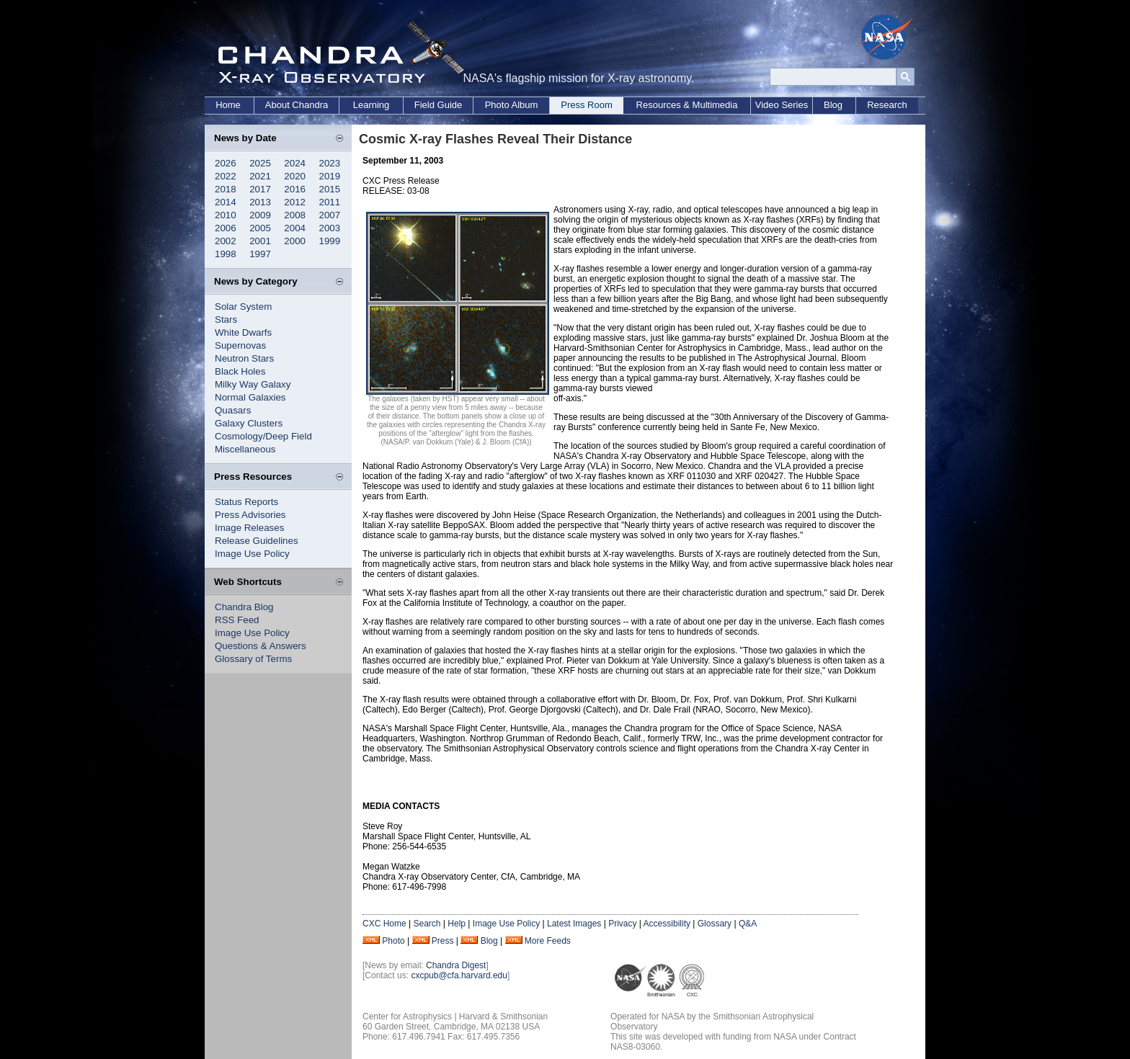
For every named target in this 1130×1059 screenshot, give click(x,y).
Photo (393, 941)
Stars (226, 319)
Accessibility (667, 924)
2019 (330, 176)
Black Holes (240, 371)
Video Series (781, 104)
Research (887, 104)
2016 (295, 189)
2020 (295, 176)
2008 (295, 215)
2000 (295, 241)
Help (457, 924)
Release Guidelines (256, 540)
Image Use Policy (252, 553)
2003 (330, 228)
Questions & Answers (260, 645)
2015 (330, 189)
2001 (260, 241)
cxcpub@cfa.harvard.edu (459, 975)
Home (228, 104)
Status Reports (246, 501)
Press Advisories (250, 514)
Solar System (243, 306)
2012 (295, 202)
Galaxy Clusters (248, 423)
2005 (260, 228)
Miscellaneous (245, 449)
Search (426, 924)
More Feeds (548, 941)
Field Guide (438, 104)
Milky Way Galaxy (252, 384)
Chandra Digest (456, 965)
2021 (260, 176)
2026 (225, 163)
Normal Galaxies (250, 397)
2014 (225, 202)
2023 (330, 163)
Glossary (714, 924)
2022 (225, 176)
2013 (260, 202)
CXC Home (384, 924)
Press (443, 941)
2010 (225, 215)
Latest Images (574, 924)
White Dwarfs (243, 332)
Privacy (622, 924)
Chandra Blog (244, 607)
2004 (295, 228)
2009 (260, 215)
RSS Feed (237, 620)
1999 (330, 241)
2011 (330, 202)
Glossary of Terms (253, 658)
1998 (225, 254)
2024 (295, 163)
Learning (371, 104)
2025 (260, 163)
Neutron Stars (244, 358)
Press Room (587, 104)
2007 (330, 215)
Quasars (233, 410)
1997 (260, 254)
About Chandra (296, 104)
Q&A (748, 924)
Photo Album (511, 104)
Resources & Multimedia (687, 104)
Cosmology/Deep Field (263, 436)
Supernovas (240, 345)
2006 (225, 228)
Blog (833, 104)
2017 (260, 189)
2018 (225, 189)
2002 (225, 241)
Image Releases (249, 527)
